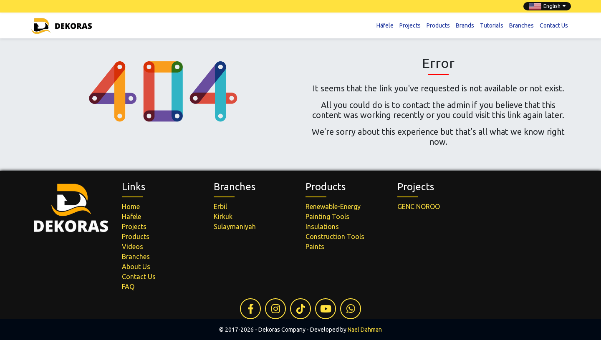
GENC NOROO (418, 206)
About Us (136, 266)
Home (131, 206)
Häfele (385, 25)
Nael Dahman (365, 329)
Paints (315, 246)
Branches (521, 25)
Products (438, 25)
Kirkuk (223, 216)
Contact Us (554, 25)
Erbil (220, 206)
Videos (132, 246)
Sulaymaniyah (235, 226)
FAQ (128, 286)
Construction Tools (335, 236)
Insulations (322, 226)
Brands (465, 25)
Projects (410, 25)
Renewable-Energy (333, 206)
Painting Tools (327, 216)
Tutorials (491, 25)
